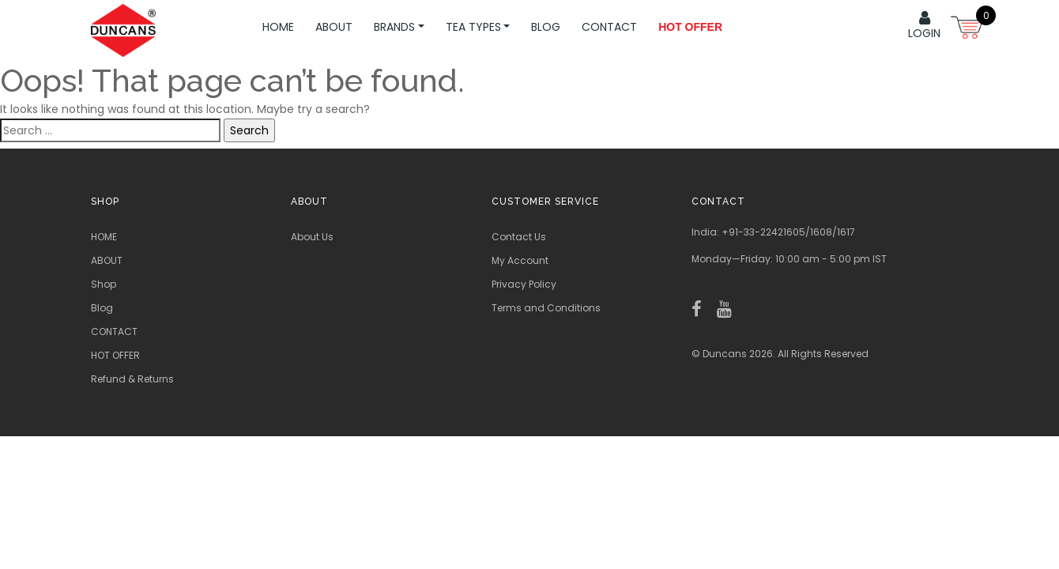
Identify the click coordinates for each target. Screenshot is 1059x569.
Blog (545, 27)
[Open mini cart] (968, 25)
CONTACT (609, 27)
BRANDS (399, 27)
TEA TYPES (478, 27)
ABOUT (333, 27)
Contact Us (519, 236)
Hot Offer (690, 27)
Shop (103, 284)
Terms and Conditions (546, 308)
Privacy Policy (524, 284)
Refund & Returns (132, 379)
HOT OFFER (115, 355)
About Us (312, 236)
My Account (520, 260)
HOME (278, 27)
